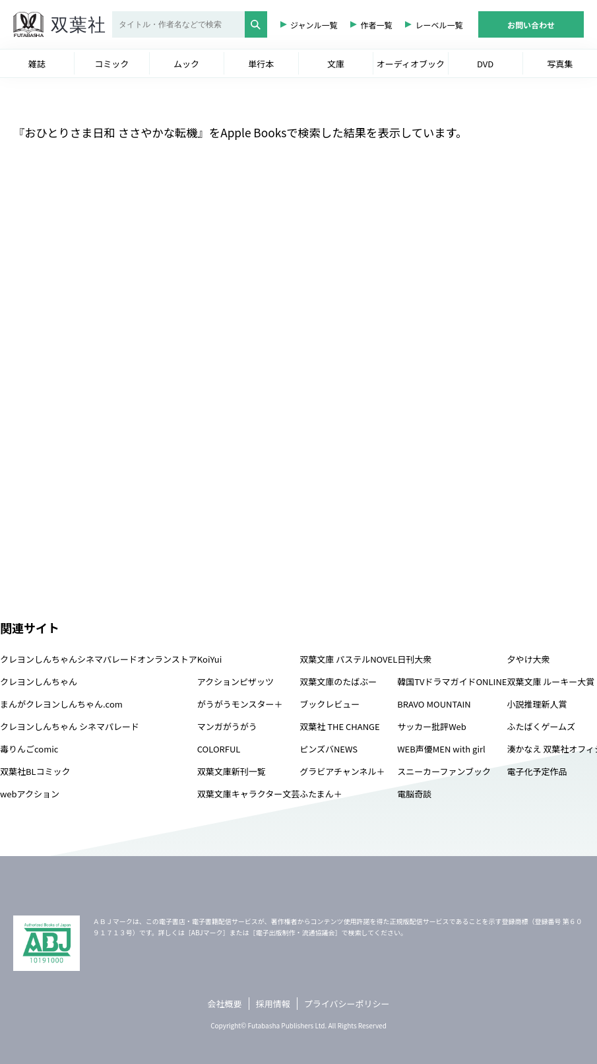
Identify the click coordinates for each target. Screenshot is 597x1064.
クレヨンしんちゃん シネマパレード (69, 726)
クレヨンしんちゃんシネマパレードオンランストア (98, 659)
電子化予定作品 (537, 771)
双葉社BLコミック (35, 771)
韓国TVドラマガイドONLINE (452, 681)
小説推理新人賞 (537, 704)
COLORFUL (219, 749)
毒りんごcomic (29, 749)
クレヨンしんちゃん (38, 681)
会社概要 (225, 1003)
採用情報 (273, 1003)
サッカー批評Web (431, 726)
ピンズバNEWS (328, 749)
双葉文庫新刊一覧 (231, 771)
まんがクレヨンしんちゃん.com (61, 704)
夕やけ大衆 (528, 659)
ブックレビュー (329, 704)
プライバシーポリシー (347, 1003)
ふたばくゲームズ (541, 726)
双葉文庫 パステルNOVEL (348, 659)
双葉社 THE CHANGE (339, 726)
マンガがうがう (227, 726)
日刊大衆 (414, 659)
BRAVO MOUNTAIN (433, 704)
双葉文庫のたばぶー (338, 681)
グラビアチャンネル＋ (342, 771)
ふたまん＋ (320, 793)
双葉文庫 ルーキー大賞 (550, 681)
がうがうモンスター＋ (240, 704)
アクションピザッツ (235, 681)
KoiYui (209, 659)
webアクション (29, 793)
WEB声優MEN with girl (441, 749)
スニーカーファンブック (444, 771)
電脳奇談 (414, 793)
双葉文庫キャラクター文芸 (248, 793)
